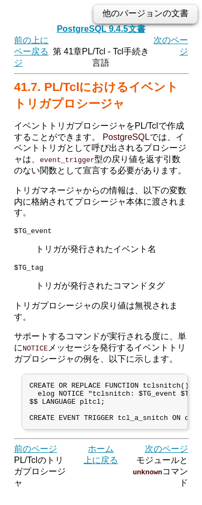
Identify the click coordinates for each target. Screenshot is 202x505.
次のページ (166, 460)
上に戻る (100, 471)
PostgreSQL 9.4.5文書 (101, 28)
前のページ (22, 51)
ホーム (101, 460)
